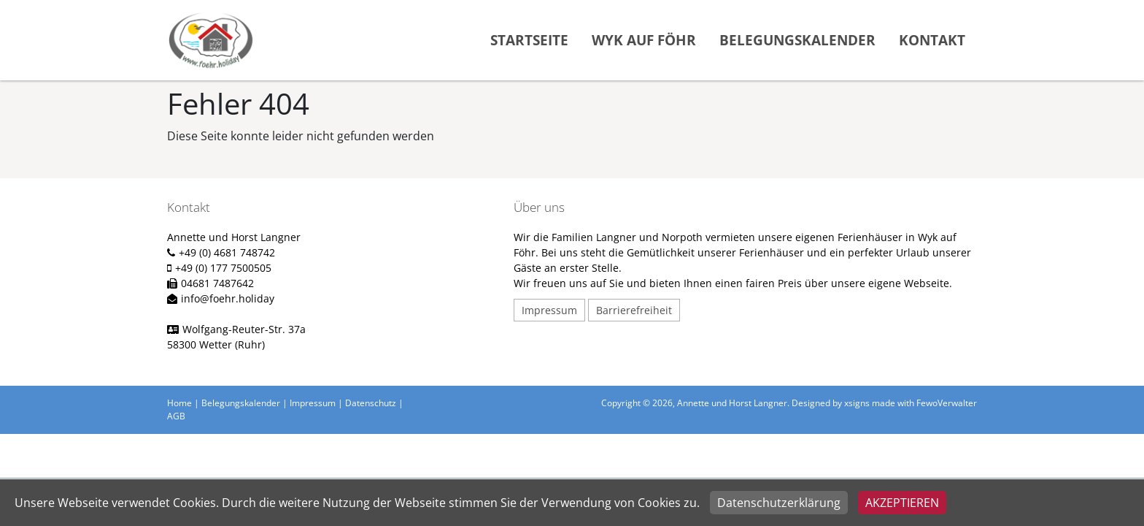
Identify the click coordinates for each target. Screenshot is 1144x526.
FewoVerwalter (946, 403)
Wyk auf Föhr (644, 40)
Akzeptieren (902, 503)
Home (179, 403)
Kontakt (932, 40)
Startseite (529, 40)
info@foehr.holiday (227, 298)
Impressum (549, 310)
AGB (176, 416)
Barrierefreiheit (634, 310)
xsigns (857, 403)
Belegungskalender (797, 40)
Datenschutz (370, 403)
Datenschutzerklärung (778, 503)
